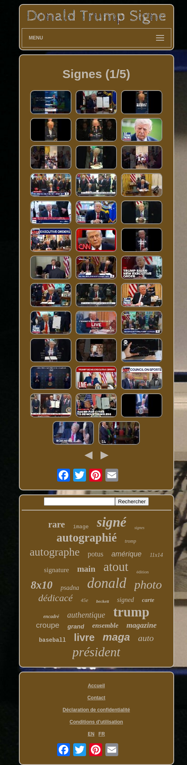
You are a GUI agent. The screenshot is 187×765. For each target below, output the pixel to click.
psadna (70, 587)
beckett (102, 601)
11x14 (156, 555)
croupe (48, 625)
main (86, 569)
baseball (52, 640)
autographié (86, 537)
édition (142, 571)
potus (95, 554)
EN (91, 734)
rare (56, 524)
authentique (86, 614)
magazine (141, 625)
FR (102, 734)
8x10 (42, 585)
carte (148, 600)
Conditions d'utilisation (96, 722)
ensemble (105, 625)
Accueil (96, 685)
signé (112, 522)
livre (84, 637)
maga (116, 637)
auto (146, 638)
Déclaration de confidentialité (96, 710)
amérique (126, 554)
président (96, 652)
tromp (130, 541)
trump (131, 612)
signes (139, 527)
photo (148, 584)
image (81, 527)
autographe (55, 552)
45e (84, 600)
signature (56, 570)
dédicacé (55, 598)
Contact (96, 698)
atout (115, 567)
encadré (51, 616)
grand (76, 626)
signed (125, 599)
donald (106, 583)
